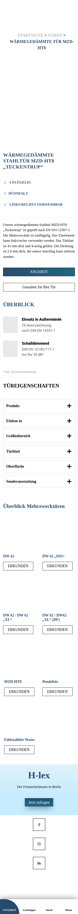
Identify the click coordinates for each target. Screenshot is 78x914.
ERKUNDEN (18, 566)
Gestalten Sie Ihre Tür (39, 287)
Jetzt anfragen (38, 802)
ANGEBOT (39, 272)
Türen (55, 35)
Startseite (30, 35)
